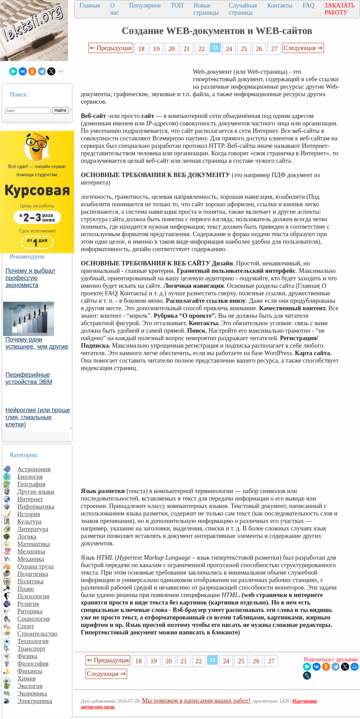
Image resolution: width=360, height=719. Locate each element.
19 (156, 48)
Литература (32, 528)
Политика (30, 581)
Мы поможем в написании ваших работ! (196, 700)
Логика (26, 536)
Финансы (29, 670)
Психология (33, 596)
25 (244, 48)
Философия (33, 663)
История (28, 514)
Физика (27, 656)
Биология (30, 476)
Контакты (279, 5)
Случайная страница (243, 9)
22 (201, 48)
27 (274, 48)
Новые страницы (206, 9)
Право (25, 588)
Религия (28, 603)
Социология (33, 618)
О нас (114, 9)
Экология (29, 685)
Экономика (32, 693)
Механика (30, 558)
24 (229, 48)
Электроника (34, 700)
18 (141, 48)
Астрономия (34, 469)
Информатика (35, 506)
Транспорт (31, 648)
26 (259, 48)
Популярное (145, 5)
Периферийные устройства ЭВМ (28, 378)
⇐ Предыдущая (111, 47)
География (31, 484)
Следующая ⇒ (303, 47)
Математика (33, 543)
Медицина (31, 551)
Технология (33, 641)
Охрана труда (35, 566)
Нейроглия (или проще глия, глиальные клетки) (37, 417)
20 (171, 48)
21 (186, 48)
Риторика (29, 611)
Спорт (25, 626)
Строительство (37, 633)
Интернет (30, 499)
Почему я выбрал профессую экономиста (30, 277)
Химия (26, 678)
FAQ (308, 5)
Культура (29, 521)
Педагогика (32, 573)
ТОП (177, 5)
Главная (89, 5)
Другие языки (35, 491)
